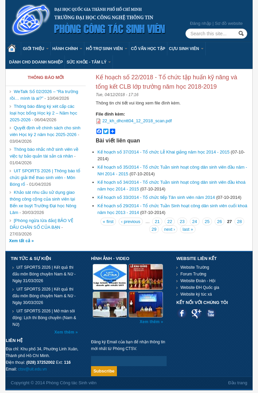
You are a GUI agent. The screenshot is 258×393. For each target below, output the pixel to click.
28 (239, 221)
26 (219, 221)
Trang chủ (14, 48)
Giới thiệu (36, 48)
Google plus (196, 313)
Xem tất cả (20, 240)
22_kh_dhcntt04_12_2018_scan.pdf (137, 120)
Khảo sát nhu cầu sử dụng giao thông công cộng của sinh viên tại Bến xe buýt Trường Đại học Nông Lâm (43, 202)
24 (194, 221)
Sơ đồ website (229, 23)
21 (157, 221)
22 (169, 221)
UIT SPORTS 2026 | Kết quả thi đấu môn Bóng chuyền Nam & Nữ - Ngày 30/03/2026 (44, 296)
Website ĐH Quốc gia (199, 287)
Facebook (181, 313)
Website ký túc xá (196, 294)
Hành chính (67, 48)
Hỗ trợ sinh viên (106, 48)
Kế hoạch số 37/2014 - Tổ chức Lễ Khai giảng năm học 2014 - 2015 (163, 152)
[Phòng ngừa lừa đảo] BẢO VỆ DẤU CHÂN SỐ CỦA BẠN (41, 224)
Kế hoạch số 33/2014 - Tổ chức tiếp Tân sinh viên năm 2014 (156, 197)
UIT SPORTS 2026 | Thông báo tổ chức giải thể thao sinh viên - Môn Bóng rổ (45, 177)
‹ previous (130, 221)
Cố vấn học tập (148, 48)
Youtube (210, 313)
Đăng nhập (200, 23)
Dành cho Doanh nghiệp (36, 62)
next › (169, 229)
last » (188, 229)
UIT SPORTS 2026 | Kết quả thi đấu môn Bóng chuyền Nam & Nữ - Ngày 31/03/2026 (44, 274)
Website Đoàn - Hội (197, 280)
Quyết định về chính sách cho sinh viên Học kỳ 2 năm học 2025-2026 (45, 131)
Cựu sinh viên (186, 48)
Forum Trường (193, 274)
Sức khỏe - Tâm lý (89, 62)
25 (207, 221)
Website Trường (194, 267)
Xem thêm (65, 332)
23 (182, 221)
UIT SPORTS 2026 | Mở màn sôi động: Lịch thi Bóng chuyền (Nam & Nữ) (44, 318)
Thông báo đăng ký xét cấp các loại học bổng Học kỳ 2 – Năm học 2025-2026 (43, 113)
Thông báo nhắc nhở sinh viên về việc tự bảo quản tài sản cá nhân (44, 153)
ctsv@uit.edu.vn (32, 369)
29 (154, 229)
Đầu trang (237, 382)
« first (108, 221)
